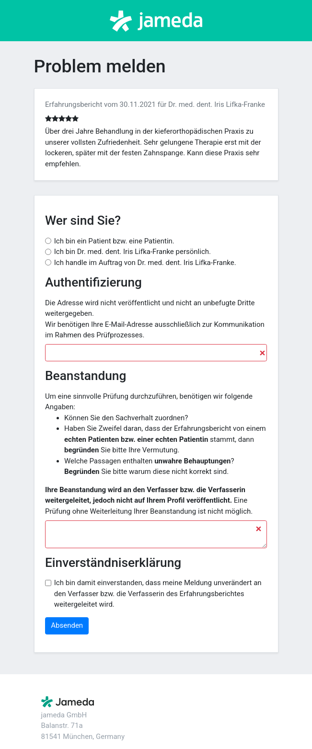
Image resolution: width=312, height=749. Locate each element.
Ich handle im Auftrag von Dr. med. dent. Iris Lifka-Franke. (145, 262)
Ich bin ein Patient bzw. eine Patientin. (114, 241)
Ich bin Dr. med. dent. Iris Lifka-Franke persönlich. (132, 251)
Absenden (67, 625)
